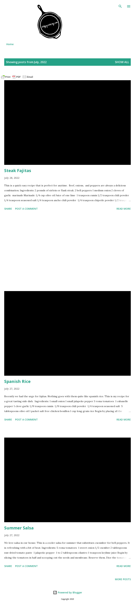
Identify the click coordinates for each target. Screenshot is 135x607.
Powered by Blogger (67, 592)
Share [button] (8, 208)
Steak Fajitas (17, 170)
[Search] (120, 6)
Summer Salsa (19, 528)
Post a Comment (26, 208)
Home (10, 44)
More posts (123, 579)
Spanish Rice (17, 381)
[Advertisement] (67, 251)
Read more (124, 208)
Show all (122, 62)
